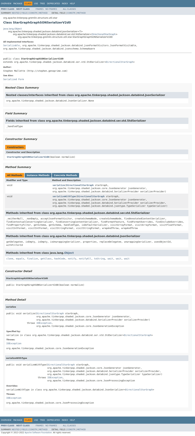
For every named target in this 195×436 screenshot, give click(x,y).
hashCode (59, 258)
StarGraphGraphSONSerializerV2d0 (28, 157)
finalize (32, 258)
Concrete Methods (65, 175)
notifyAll (85, 258)
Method (43, 13)
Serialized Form (13, 79)
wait (110, 258)
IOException (43, 323)
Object (69, 252)
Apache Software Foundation (38, 432)
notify (72, 258)
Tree (42, 3)
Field (24, 13)
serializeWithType (64, 196)
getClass (46, 258)
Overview (6, 3)
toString (99, 258)
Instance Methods (38, 175)
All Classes (69, 9)
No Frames (51, 9)
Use (36, 3)
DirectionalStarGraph (104, 34)
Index (65, 3)
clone (9, 258)
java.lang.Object (12, 28)
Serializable (11, 45)
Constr (33, 13)
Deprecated (53, 3)
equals (20, 258)
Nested (15, 13)
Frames (40, 9)
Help (72, 3)
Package (17, 3)
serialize (59, 185)
